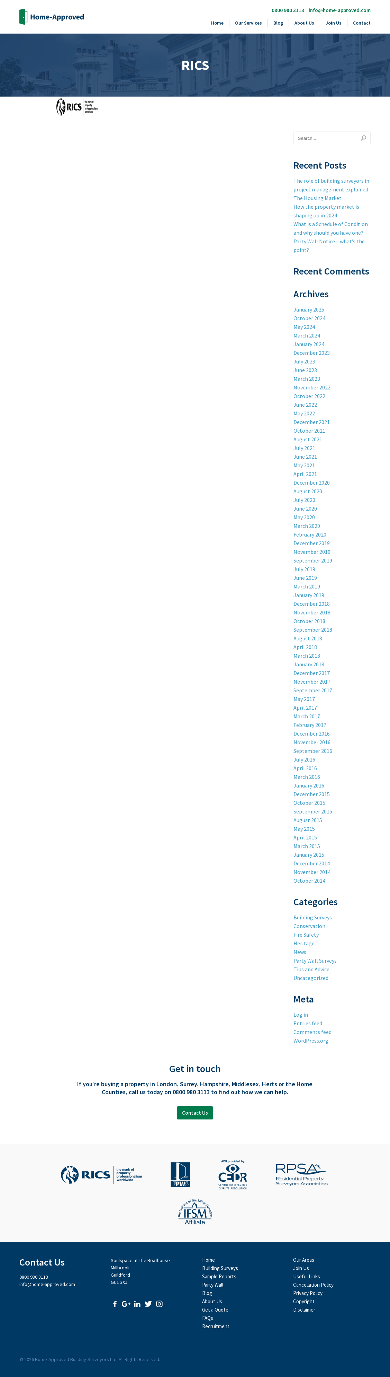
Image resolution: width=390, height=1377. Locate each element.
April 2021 (305, 473)
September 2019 (312, 560)
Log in (300, 1014)
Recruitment (215, 1326)
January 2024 (308, 344)
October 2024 (309, 318)
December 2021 (311, 421)
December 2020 (311, 482)
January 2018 (308, 664)
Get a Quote (215, 1309)
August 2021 (307, 439)
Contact (362, 23)
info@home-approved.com (340, 10)
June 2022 (305, 404)
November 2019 (311, 551)
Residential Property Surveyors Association (302, 1175)
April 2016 (305, 768)
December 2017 (311, 672)
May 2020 (304, 517)
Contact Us (195, 1112)
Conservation (309, 925)
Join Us (334, 23)
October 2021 (309, 430)
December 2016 (311, 733)
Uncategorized (310, 977)
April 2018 (305, 647)
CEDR (232, 1175)
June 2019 (305, 577)
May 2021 (304, 465)
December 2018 (311, 603)
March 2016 (306, 776)
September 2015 (312, 811)
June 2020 (305, 508)
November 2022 (311, 387)
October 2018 (309, 621)
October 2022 (309, 396)
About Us (304, 23)
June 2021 (305, 456)
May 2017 (304, 698)
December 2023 (311, 352)
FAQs (207, 1318)
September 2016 (312, 750)
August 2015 (307, 820)
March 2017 (306, 716)
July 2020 (304, 499)
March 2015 (306, 846)
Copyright (304, 1301)
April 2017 (305, 707)
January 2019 (308, 595)
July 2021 (304, 447)
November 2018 (311, 612)
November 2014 (311, 871)
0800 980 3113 (288, 10)
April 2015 (305, 837)
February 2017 (309, 724)
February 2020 (309, 534)
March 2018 (306, 655)
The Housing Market (317, 198)
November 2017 (311, 681)
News (299, 951)
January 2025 (308, 309)
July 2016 (304, 759)
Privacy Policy (308, 1293)
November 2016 (311, 742)
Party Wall (212, 1284)
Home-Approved (51, 17)
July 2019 (304, 569)
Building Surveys (312, 917)
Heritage (304, 943)
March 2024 (306, 335)
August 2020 (307, 491)
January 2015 (308, 854)
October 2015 (309, 802)
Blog (278, 23)
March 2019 (306, 586)
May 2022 (304, 413)
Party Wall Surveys (315, 960)
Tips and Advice (311, 969)
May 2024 (304, 326)
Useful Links (306, 1276)
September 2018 (312, 629)
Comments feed (312, 1031)
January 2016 (308, 785)
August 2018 (307, 638)
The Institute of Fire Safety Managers (195, 1212)
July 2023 (304, 361)
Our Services (248, 23)
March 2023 (306, 378)
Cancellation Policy (313, 1284)
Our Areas (303, 1260)
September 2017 (312, 690)
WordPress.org (310, 1040)
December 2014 (311, 863)
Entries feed (307, 1023)
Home (217, 23)
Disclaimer (304, 1309)
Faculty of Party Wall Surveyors (181, 1175)
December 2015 (311, 794)
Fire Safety (306, 934)
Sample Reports (219, 1276)
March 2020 (306, 525)
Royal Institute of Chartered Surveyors (101, 1175)
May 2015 (304, 828)
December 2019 (311, 543)
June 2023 (305, 370)
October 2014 (309, 880)
